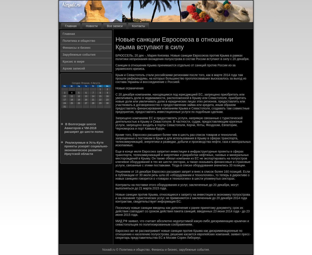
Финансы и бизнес (77, 47)
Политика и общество (79, 40)
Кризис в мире (73, 61)
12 (79, 96)
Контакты (138, 26)
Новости (92, 26)
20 (86, 100)
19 (79, 100)
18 (72, 100)
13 (86, 96)
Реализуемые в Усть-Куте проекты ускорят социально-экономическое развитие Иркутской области (86, 148)
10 (64, 96)
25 (72, 103)
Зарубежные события (79, 54)
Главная (70, 26)
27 (86, 103)
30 (107, 103)
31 (64, 107)
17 (64, 100)
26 (79, 103)
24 (64, 103)
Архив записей (74, 68)
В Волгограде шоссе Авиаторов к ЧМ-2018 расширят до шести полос (84, 127)
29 (100, 103)
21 (93, 100)
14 (93, 96)
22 (100, 100)
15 (100, 96)
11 (72, 96)
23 (107, 100)
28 (93, 103)
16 (107, 96)
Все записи (115, 26)
